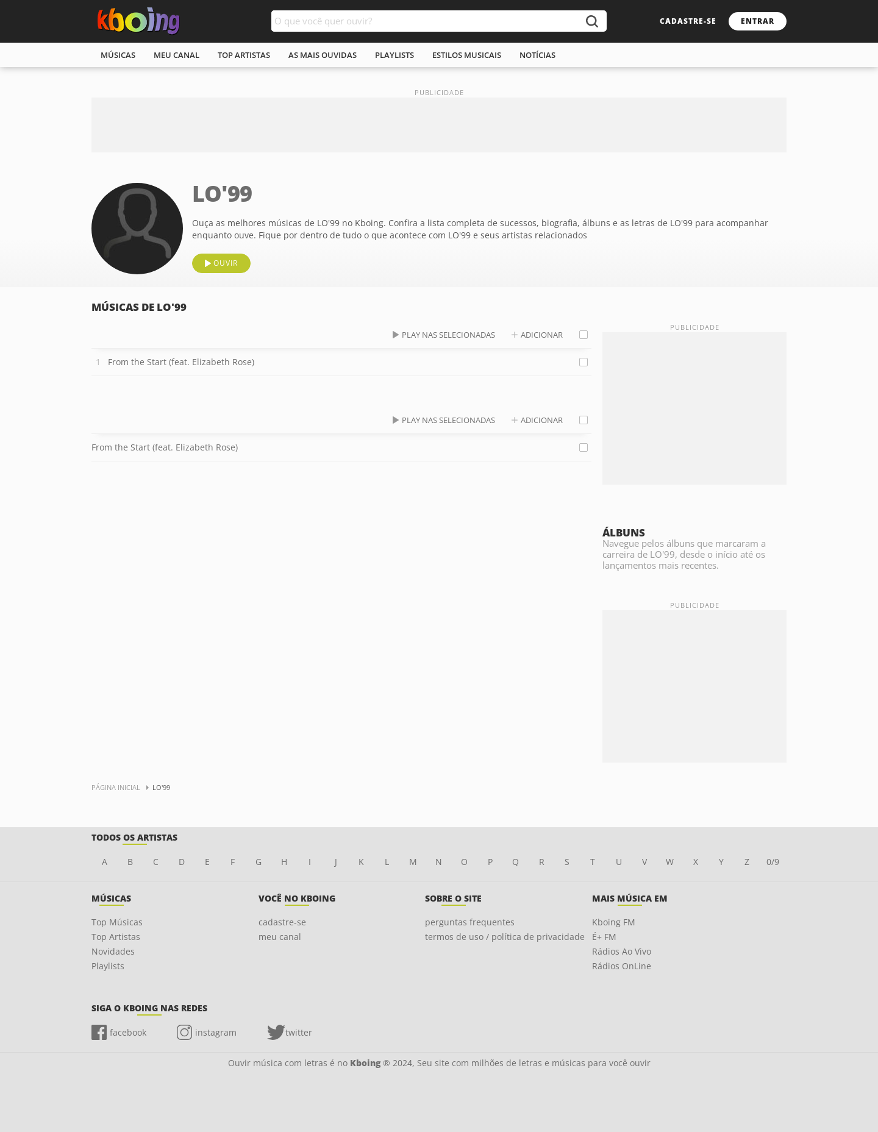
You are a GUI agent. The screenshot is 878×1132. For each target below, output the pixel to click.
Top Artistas (115, 936)
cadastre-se (688, 21)
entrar (757, 21)
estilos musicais (466, 54)
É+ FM (604, 936)
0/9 (772, 861)
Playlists (107, 966)
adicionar (542, 334)
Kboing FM (613, 922)
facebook (128, 1032)
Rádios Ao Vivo (621, 951)
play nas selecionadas (448, 334)
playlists (394, 54)
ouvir (225, 263)
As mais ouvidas (322, 54)
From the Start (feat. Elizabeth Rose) (181, 362)
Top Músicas (117, 922)
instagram (216, 1032)
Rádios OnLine (621, 966)
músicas (118, 54)
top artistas (244, 54)
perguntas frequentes (470, 922)
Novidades (113, 951)
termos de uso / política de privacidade (505, 936)
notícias (537, 54)
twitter (298, 1032)
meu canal (176, 54)
